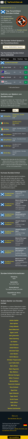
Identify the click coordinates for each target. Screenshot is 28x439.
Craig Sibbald (14, 326)
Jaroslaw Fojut (14, 351)
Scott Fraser (14, 399)
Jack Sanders (14, 345)
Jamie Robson (14, 347)
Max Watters (14, 372)
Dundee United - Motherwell (17, 122)
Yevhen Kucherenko (14, 408)
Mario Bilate (14, 366)
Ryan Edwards (14, 393)
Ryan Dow (14, 390)
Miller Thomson (14, 378)
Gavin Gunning (14, 338)
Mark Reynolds (14, 369)
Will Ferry (14, 405)
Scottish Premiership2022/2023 (11, 215)
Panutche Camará (14, 384)
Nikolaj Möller (14, 381)
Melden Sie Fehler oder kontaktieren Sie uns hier (14, 429)
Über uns (15, 416)
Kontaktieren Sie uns (15, 418)
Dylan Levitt (14, 332)
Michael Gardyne (14, 375)
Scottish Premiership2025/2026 (11, 194)
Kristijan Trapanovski (14, 360)
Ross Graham (14, 387)
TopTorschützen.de (14, 2)
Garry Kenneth (14, 335)
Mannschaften (6, 8)
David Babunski (14, 329)
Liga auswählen (14, 437)
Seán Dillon (14, 402)
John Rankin (14, 354)
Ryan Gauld (14, 396)
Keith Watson (14, 357)
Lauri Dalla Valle (14, 363)
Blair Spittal (14, 323)
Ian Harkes (14, 341)
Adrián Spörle (14, 320)
